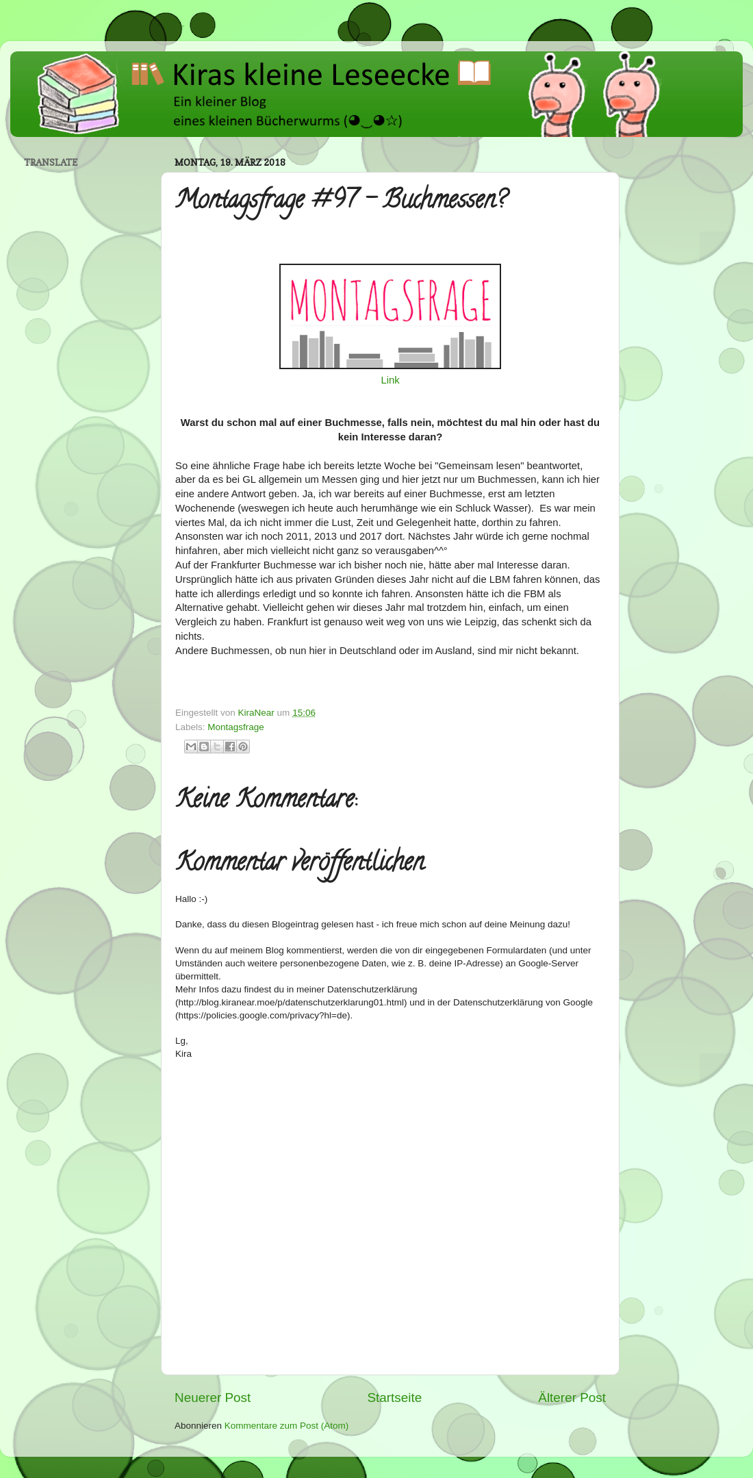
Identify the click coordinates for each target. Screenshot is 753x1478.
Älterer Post (572, 1397)
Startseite (394, 1397)
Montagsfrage (235, 727)
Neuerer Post (213, 1397)
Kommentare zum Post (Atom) (287, 1425)
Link (390, 380)
